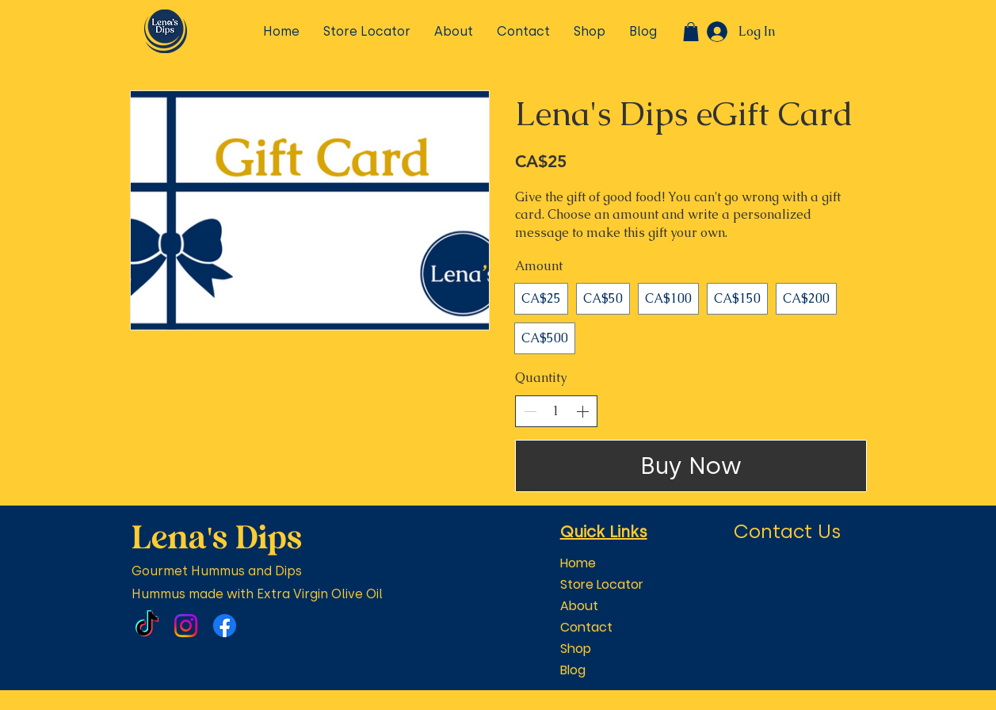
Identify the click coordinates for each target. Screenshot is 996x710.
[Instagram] (185, 625)
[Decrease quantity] (530, 411)
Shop (575, 648)
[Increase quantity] (582, 411)
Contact (586, 627)
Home (578, 563)
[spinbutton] (556, 411)
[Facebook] (224, 625)
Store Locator (601, 584)
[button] (691, 31)
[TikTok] (147, 625)
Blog (573, 670)
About (579, 606)
